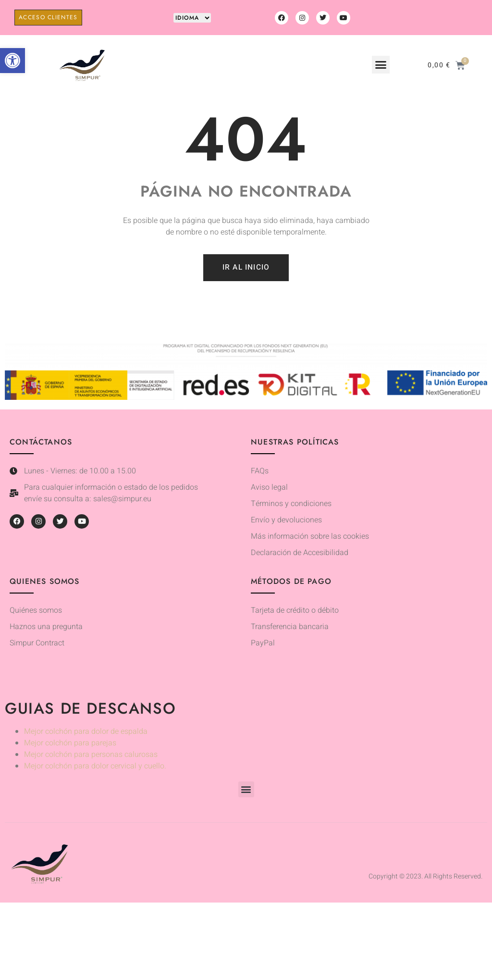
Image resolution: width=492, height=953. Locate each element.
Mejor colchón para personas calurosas (91, 755)
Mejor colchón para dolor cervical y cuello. (95, 767)
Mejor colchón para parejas (70, 744)
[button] (12, 60)
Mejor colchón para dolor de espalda (86, 732)
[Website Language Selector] (192, 18)
